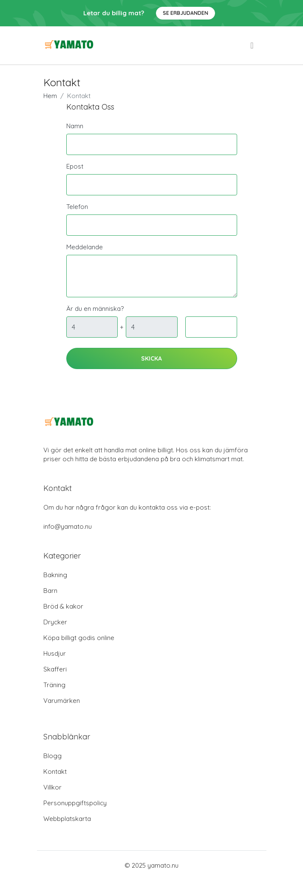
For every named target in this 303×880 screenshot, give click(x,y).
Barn (50, 591)
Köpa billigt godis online (78, 638)
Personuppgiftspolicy (75, 803)
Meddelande (84, 247)
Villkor (52, 787)
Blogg (52, 756)
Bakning (55, 575)
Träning (54, 685)
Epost (74, 166)
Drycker (55, 622)
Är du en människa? (95, 309)
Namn (74, 126)
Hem (50, 96)
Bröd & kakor (63, 606)
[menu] (252, 45)
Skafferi (55, 669)
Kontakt (55, 771)
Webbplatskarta (67, 819)
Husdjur (54, 653)
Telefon (77, 207)
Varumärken (61, 701)
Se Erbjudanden (185, 13)
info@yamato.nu (67, 526)
